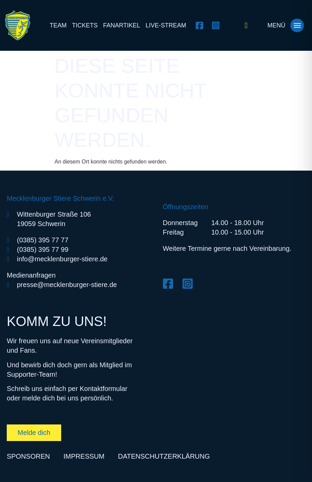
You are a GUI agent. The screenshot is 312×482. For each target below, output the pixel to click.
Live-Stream (166, 25)
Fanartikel (121, 25)
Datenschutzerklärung (164, 456)
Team (58, 25)
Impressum (84, 456)
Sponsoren (28, 456)
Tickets (85, 25)
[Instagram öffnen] (217, 25)
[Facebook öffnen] (201, 25)
